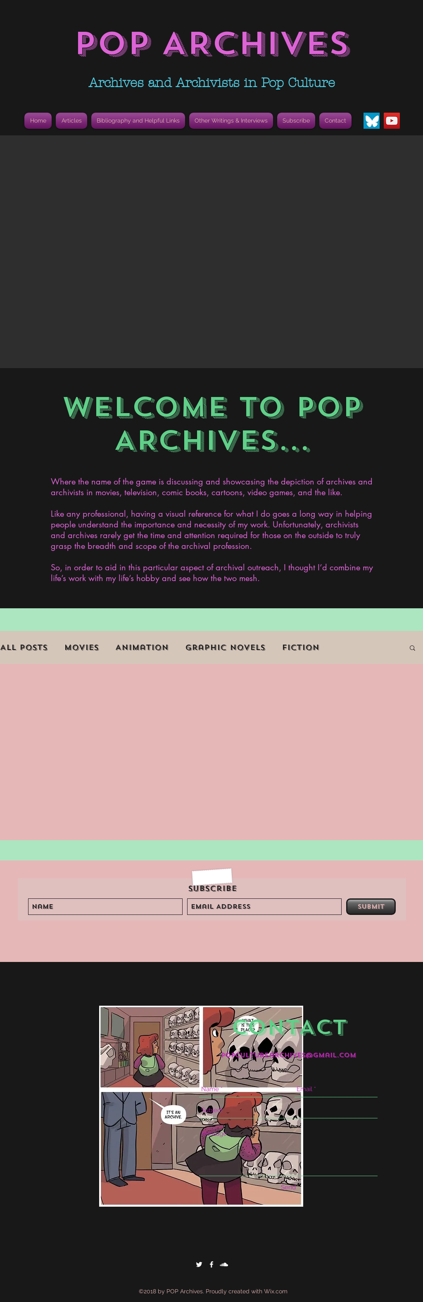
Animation (142, 647)
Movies (81, 647)
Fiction (300, 647)
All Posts (24, 647)
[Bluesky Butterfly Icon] (372, 121)
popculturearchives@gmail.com (288, 1055)
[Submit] (371, 906)
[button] (138, 121)
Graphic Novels (225, 647)
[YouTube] (392, 121)
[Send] (288, 1187)
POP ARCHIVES (211, 43)
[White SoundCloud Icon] (224, 1264)
